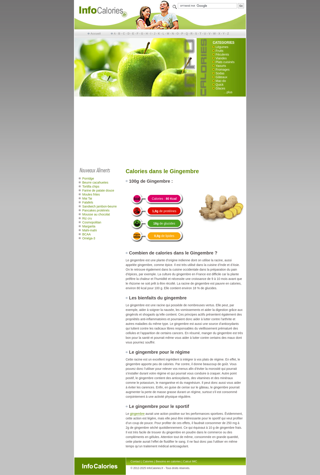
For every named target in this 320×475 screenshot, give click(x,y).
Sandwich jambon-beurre (99, 206)
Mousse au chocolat (96, 214)
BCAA (86, 234)
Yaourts (221, 66)
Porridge (88, 178)
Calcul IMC (190, 461)
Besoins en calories (168, 461)
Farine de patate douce (98, 190)
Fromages (223, 69)
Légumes (222, 47)
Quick (220, 84)
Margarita (88, 226)
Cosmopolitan (91, 222)
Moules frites (91, 194)
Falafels (87, 202)
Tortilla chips (90, 186)
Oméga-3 (88, 238)
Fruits (219, 50)
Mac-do (221, 81)
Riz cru (87, 218)
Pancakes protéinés (96, 210)
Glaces (220, 88)
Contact (136, 461)
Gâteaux (221, 77)
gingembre (137, 413)
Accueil (95, 33)
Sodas (220, 73)
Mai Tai (87, 198)
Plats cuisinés (225, 62)
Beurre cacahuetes (95, 182)
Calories (148, 461)
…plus (228, 92)
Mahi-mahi (89, 230)
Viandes (221, 58)
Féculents (222, 54)
